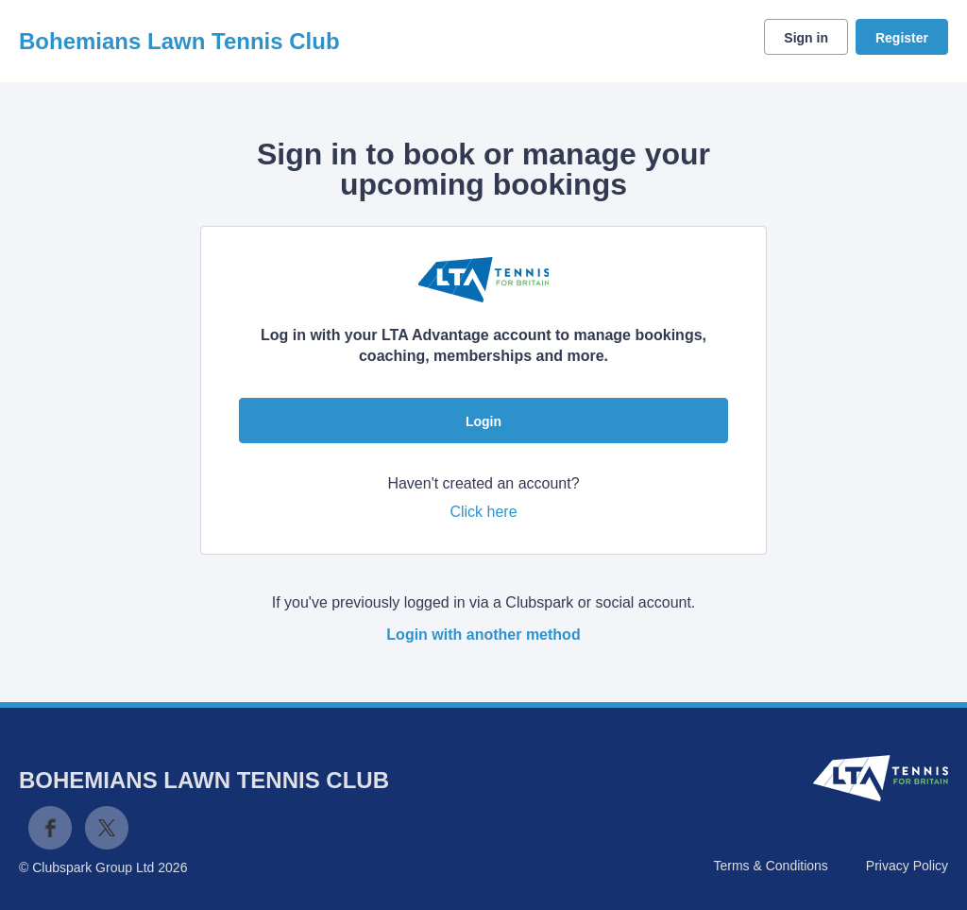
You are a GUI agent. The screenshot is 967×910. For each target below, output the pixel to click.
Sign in (806, 37)
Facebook (50, 828)
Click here (483, 512)
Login (483, 421)
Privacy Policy (907, 865)
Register (901, 37)
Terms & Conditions (770, 865)
